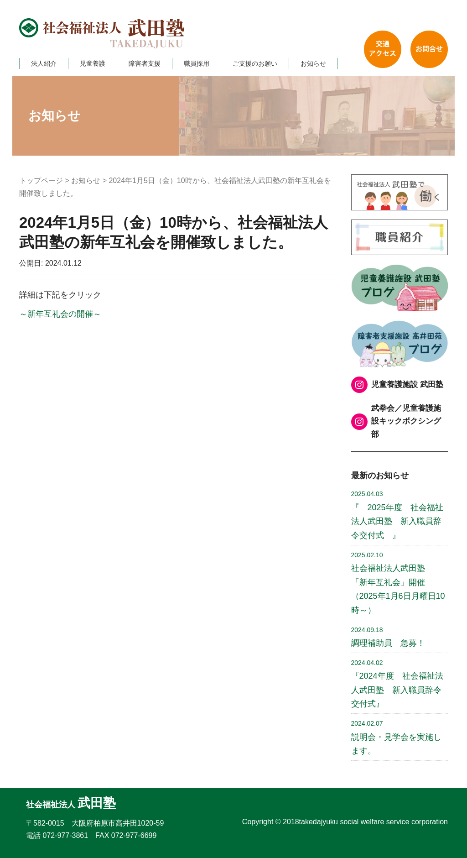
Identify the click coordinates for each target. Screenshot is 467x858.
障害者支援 (145, 63)
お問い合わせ (429, 49)
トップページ (41, 180)
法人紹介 (44, 63)
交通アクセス (382, 49)
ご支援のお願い (255, 63)
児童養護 (92, 63)
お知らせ (313, 63)
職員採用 (196, 63)
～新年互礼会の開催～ (60, 314)
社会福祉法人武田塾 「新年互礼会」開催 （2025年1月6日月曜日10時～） (398, 583)
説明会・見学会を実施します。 (396, 737)
